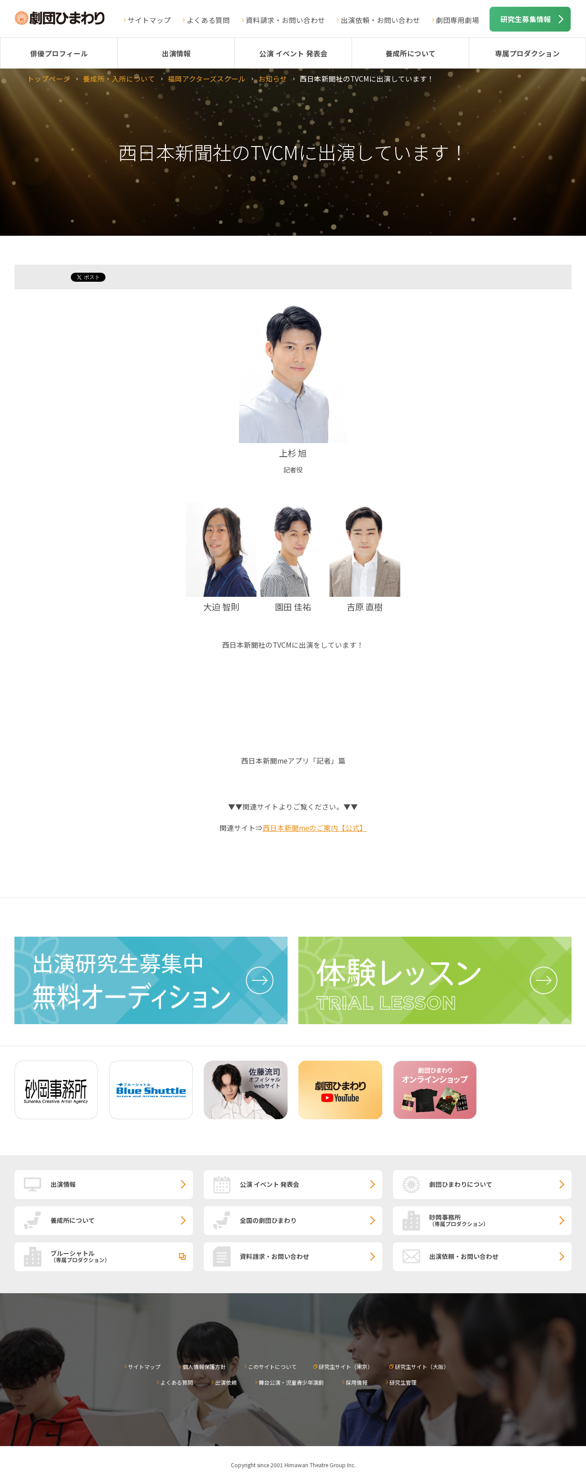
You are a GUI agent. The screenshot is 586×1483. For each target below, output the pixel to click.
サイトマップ (149, 20)
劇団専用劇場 (457, 20)
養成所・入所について (119, 78)
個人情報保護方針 (204, 1366)
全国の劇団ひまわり (268, 1220)
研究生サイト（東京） (346, 1366)
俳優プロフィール (59, 53)
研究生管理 (403, 1382)
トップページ (48, 78)
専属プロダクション (527, 53)
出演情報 (176, 53)
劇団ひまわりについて (460, 1184)
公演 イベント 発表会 (293, 53)
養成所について (410, 53)
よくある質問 (208, 20)
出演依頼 (226, 1382)
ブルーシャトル (121, 1256)
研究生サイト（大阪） (422, 1366)
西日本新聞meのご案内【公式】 (315, 828)
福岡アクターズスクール (207, 78)
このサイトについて (272, 1366)
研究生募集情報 (525, 19)
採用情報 (356, 1382)
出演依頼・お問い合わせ (380, 20)
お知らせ (272, 78)
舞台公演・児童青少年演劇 (291, 1382)
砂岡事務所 (500, 1220)
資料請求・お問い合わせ (285, 20)
